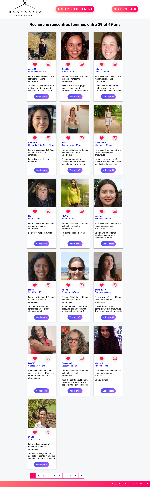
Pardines (99, 292)
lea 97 (31, 290)
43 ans (43, 71)
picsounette (100, 142)
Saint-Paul (32, 292)
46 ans (79, 145)
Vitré (30, 439)
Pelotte (64, 290)
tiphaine (98, 69)
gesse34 (32, 69)
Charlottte (32, 142)
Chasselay (33, 366)
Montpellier (33, 71)
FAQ (114, 483)
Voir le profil (41, 96)
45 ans (74, 366)
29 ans (42, 292)
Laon (30, 218)
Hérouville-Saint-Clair (37, 145)
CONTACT (143, 483)
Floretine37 (66, 363)
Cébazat (65, 366)
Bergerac (99, 218)
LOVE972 (32, 363)
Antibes (98, 366)
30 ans (73, 71)
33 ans (109, 145)
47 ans (75, 292)
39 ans (72, 218)
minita (31, 437)
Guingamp (66, 292)
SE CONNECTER (125, 9)
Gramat (64, 71)
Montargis (99, 145)
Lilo (30, 216)
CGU (120, 483)
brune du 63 (100, 290)
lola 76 (64, 216)
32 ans (107, 71)
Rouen (64, 218)
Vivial (63, 142)
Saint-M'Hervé (67, 145)
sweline (98, 216)
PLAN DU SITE (130, 483)
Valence (98, 71)
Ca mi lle (65, 69)
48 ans (106, 366)
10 (81, 476)
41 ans (37, 439)
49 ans (107, 292)
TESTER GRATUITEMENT (75, 9)
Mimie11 (99, 363)
